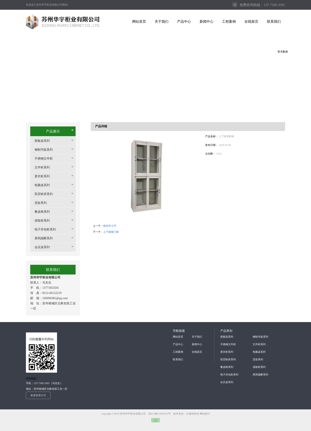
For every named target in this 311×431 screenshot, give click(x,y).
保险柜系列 (44, 220)
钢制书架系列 (46, 149)
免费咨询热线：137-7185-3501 (262, 5)
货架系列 (43, 202)
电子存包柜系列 (47, 229)
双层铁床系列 (46, 194)
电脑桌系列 (44, 185)
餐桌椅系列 (44, 211)
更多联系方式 (38, 395)
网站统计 (205, 413)
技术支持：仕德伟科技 (186, 413)
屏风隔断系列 (46, 238)
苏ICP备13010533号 (159, 413)
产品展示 (53, 131)
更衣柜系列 (44, 176)
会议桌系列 (44, 247)
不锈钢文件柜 (46, 158)
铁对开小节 (109, 225)
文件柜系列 (44, 167)
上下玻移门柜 (111, 231)
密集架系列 (44, 140)
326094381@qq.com (55, 298)
